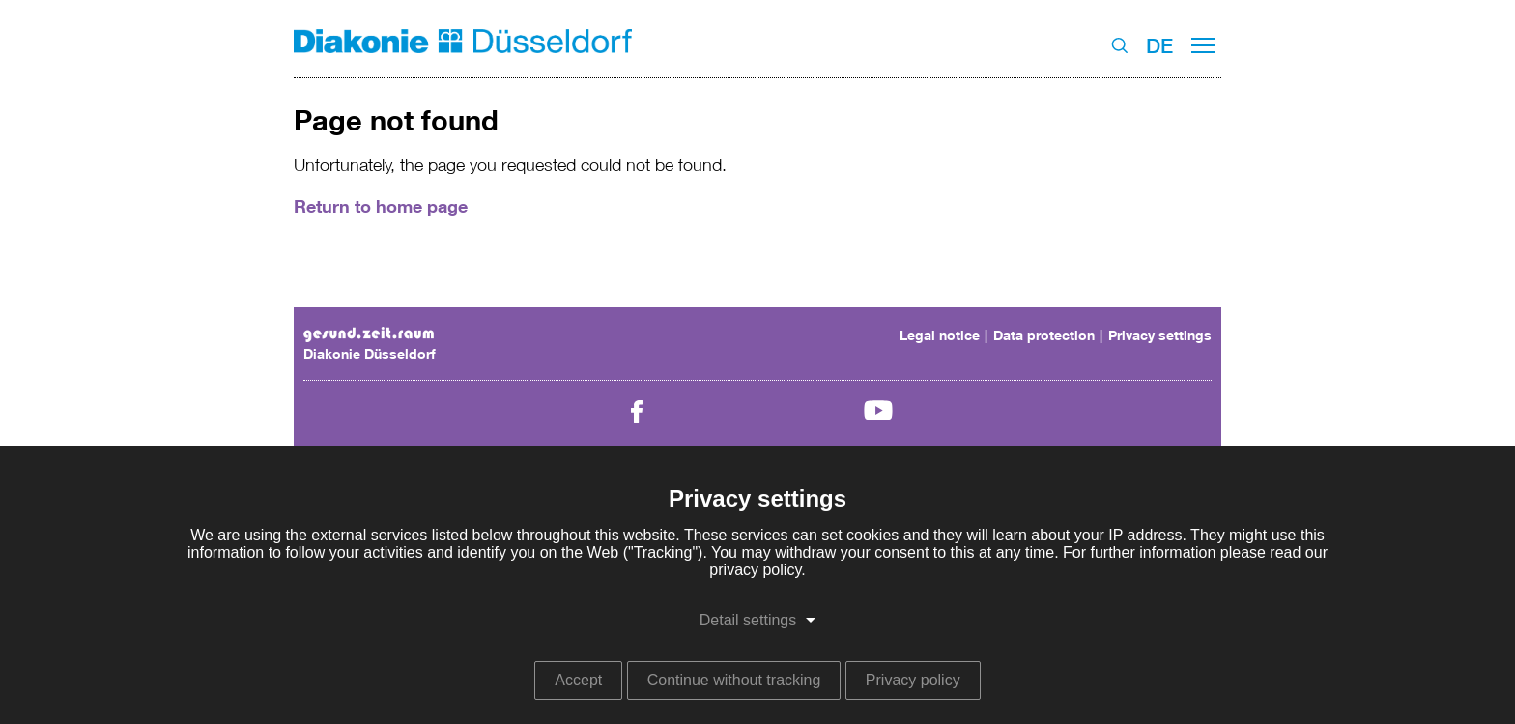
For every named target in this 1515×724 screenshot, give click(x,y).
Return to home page (381, 206)
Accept (578, 680)
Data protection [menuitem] (1044, 335)
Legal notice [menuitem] (940, 335)
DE (1159, 46)
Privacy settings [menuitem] (1160, 335)
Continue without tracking (734, 680)
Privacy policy (913, 680)
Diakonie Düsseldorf (369, 353)
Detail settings (748, 620)
